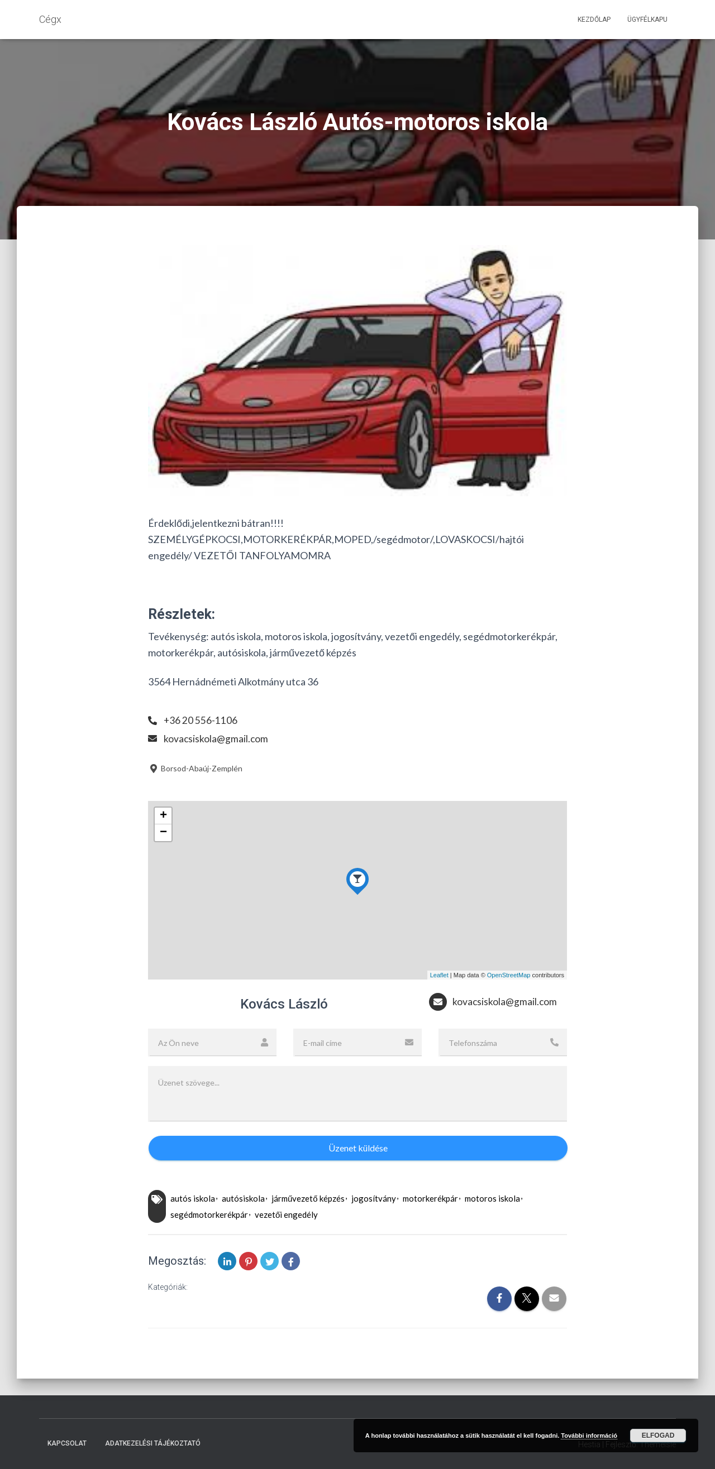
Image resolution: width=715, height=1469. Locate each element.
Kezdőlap (594, 19)
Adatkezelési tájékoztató (153, 1443)
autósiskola (243, 1198)
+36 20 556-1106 (201, 720)
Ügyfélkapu (647, 19)
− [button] (163, 832)
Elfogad (658, 1435)
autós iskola (192, 1198)
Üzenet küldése (358, 1147)
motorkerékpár (430, 1198)
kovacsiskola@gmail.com (216, 738)
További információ (589, 1435)
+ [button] (163, 816)
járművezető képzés (308, 1198)
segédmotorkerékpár (209, 1214)
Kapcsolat (67, 1443)
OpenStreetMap (509, 975)
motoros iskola (492, 1198)
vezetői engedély (286, 1214)
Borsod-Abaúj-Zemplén (195, 768)
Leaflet (439, 975)
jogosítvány (373, 1198)
